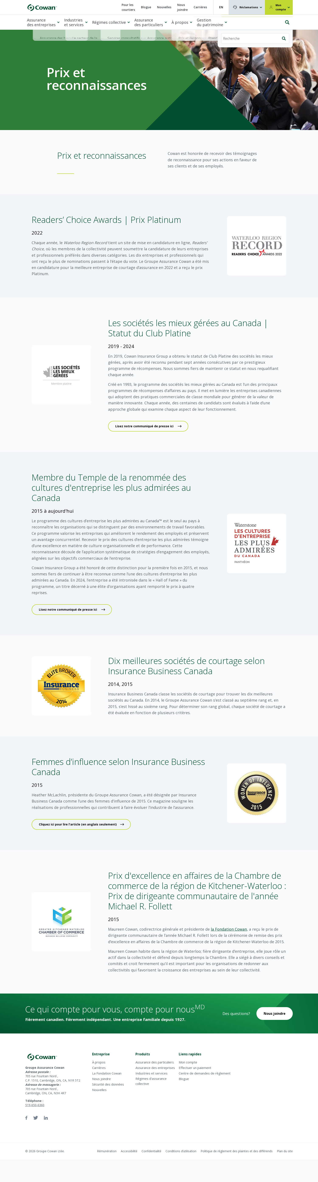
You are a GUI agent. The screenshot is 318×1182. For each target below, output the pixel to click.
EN (221, 7)
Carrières (200, 7)
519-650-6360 (34, 1105)
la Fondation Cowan (229, 929)
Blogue (146, 7)
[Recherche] (255, 20)
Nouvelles (164, 7)
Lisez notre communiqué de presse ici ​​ (144, 426)
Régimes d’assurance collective (151, 1081)
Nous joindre (182, 7)
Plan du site (285, 1151)
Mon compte (281, 7)
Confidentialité (151, 1151)
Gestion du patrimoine (210, 22)
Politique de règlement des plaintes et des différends (237, 1151)
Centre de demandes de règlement (205, 1073)
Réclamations (248, 7)
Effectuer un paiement (195, 1068)
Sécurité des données (108, 1084)
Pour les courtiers (128, 7)
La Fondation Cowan (106, 1073)
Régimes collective (109, 22)
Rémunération (107, 1151)
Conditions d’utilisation (181, 1151)
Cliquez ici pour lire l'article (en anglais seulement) (78, 824)
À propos (180, 22)
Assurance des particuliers (148, 22)
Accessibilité (129, 1151)
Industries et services (74, 22)
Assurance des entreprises (41, 22)
